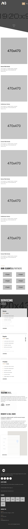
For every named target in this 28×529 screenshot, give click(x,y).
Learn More (4, 328)
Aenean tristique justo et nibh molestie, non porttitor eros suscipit (12, 484)
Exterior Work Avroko (5, 142)
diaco (10, 524)
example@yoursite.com (5, 520)
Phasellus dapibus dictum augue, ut (7, 487)
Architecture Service (5, 105)
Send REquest (3, 454)
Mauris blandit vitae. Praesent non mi (7, 491)
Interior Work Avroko (5, 66)
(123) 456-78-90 (3, 516)
